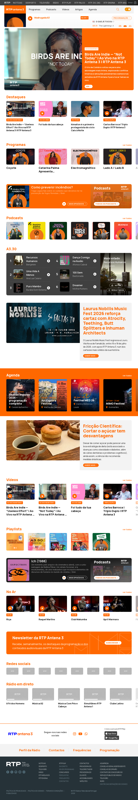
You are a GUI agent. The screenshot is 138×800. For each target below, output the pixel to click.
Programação (109, 750)
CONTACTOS (84, 763)
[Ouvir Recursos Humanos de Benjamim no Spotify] (30, 261)
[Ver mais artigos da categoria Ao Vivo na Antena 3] (14, 119)
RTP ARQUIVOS (44, 775)
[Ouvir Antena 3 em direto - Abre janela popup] (15, 21)
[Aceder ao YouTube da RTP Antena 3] (125, 26)
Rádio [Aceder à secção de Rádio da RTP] (56, 3)
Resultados (116, 290)
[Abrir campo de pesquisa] (118, 9)
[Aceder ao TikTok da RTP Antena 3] (77, 671)
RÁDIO (41, 772)
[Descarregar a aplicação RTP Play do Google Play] (111, 737)
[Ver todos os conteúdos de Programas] (127, 145)
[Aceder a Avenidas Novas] (101, 542)
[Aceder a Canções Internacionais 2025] (80, 542)
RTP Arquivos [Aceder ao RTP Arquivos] (125, 3)
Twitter (11, 772)
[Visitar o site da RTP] (7, 2)
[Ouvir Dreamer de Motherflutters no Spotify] (76, 286)
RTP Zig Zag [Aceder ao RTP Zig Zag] (94, 3)
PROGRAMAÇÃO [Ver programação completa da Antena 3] (121, 18)
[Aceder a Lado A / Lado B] (117, 157)
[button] (128, 9)
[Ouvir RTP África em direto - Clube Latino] (121, 696)
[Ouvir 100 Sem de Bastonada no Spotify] (76, 274)
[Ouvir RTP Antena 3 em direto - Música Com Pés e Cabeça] (69, 698)
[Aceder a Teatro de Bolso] (58, 230)
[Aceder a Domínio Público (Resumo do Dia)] (36, 230)
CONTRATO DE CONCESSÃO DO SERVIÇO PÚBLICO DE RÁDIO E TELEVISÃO (111, 775)
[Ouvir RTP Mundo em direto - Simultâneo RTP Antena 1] (95, 698)
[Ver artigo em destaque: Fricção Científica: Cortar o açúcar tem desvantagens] (43, 440)
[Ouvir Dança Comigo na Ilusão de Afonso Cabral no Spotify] (76, 261)
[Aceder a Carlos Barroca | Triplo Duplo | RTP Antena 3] (117, 109)
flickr (24, 772)
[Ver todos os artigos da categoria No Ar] (127, 592)
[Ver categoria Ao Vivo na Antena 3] (92, 48)
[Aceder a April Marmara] (117, 604)
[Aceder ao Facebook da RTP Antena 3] (12, 671)
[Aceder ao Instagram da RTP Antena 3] (120, 26)
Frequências (82, 750)
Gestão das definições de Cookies (113, 784)
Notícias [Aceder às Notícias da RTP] (17, 3)
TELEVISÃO (43, 769)
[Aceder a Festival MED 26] (85, 395)
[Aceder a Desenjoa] (123, 230)
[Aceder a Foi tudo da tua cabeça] (53, 109)
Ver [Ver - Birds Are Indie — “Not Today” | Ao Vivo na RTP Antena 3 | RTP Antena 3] (88, 86)
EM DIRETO (63, 766)
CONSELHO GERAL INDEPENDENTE (112, 766)
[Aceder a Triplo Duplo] (80, 230)
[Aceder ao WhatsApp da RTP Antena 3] (130, 26)
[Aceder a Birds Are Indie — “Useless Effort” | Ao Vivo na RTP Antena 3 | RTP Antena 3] (20, 109)
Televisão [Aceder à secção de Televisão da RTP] (44, 3)
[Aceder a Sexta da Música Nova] (15, 542)
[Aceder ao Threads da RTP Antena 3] (61, 671)
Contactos (56, 750)
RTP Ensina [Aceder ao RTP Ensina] (109, 3)
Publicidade (11, 793)
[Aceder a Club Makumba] (85, 604)
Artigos (79, 9)
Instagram (15, 772)
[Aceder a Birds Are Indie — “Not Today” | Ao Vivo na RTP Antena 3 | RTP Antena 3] (53, 492)
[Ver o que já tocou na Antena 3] (103, 21)
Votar (116, 285)
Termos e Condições (54, 791)
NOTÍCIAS (42, 763)
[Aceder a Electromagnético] (85, 157)
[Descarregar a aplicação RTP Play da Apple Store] (110, 733)
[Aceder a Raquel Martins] (53, 604)
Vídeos (65, 9)
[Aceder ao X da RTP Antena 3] (29, 671)
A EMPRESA (104, 763)
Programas (34, 9)
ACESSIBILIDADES (86, 778)
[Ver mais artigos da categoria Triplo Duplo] (109, 119)
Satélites (83, 781)
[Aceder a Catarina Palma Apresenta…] (53, 157)
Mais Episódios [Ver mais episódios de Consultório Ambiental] (77, 204)
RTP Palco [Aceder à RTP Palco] (80, 3)
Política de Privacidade (16, 791)
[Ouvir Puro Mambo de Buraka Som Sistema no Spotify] (30, 288)
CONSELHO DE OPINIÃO (108, 769)
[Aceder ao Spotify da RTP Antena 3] (109, 671)
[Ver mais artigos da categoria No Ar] (9, 614)
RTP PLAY (62, 763)
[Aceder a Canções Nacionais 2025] (58, 542)
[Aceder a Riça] (20, 604)
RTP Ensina (43, 778)
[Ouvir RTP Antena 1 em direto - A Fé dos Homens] (17, 696)
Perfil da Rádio (29, 750)
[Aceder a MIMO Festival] (117, 395)
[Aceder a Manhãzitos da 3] (15, 230)
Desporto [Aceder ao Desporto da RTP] (31, 3)
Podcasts (51, 9)
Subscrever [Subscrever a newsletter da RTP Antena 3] (113, 643)
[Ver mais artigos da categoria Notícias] (75, 119)
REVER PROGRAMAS (66, 769)
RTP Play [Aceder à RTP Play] (66, 3)
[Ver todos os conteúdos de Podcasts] (127, 218)
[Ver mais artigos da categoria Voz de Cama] (44, 119)
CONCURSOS (64, 772)
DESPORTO (43, 766)
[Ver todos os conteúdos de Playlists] (127, 529)
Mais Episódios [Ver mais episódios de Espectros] (77, 577)
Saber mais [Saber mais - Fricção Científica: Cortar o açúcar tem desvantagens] (90, 465)
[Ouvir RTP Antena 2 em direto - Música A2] (43, 696)
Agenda (93, 9)
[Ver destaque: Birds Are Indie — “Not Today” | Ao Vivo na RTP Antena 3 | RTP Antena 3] (69, 59)
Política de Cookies (36, 791)
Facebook (7, 772)
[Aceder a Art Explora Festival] (53, 395)
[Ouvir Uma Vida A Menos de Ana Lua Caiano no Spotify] (30, 275)
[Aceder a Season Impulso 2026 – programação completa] (20, 395)
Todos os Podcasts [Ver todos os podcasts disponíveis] (106, 204)
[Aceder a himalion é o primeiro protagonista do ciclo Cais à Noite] (85, 109)
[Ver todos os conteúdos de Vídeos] (127, 480)
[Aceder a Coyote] (20, 157)
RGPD (102, 781)
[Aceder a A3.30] (36, 542)
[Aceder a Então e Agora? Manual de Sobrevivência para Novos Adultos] (101, 230)
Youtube (19, 772)
